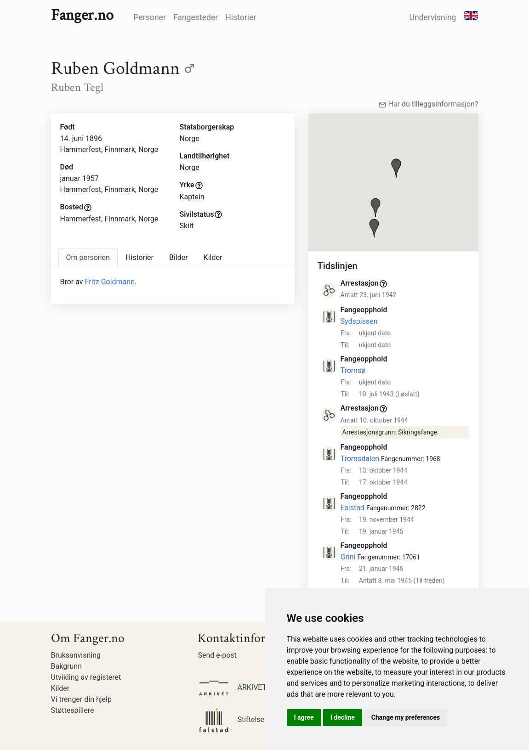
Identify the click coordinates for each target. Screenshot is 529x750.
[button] (396, 168)
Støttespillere (72, 710)
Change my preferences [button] (405, 717)
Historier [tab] (139, 257)
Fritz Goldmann (110, 281)
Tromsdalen (360, 458)
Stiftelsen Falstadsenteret (259, 719)
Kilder (60, 688)
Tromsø (353, 370)
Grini (348, 557)
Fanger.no (82, 15)
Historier (240, 17)
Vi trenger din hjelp (81, 699)
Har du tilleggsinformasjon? (428, 104)
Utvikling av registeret (86, 677)
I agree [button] (304, 717)
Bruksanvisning (76, 655)
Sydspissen (359, 321)
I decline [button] (342, 717)
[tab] (88, 257)
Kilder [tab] (213, 257)
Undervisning (433, 17)
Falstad (352, 507)
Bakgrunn (66, 666)
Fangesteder (195, 17)
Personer (150, 17)
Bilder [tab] (178, 257)
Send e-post (217, 655)
